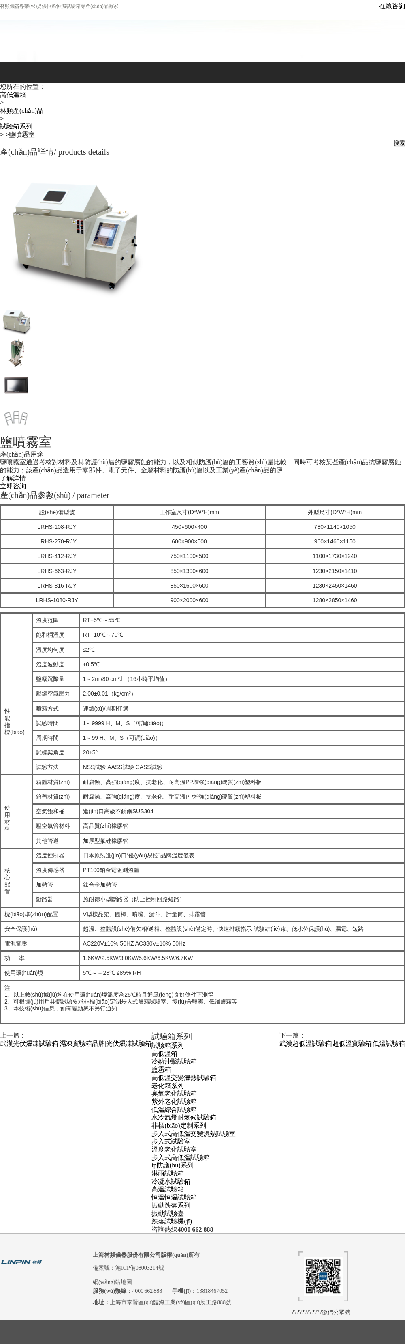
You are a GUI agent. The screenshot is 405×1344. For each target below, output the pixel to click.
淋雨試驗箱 (167, 1173)
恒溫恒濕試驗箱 (174, 1197)
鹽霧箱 (161, 1069)
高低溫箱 (13, 94)
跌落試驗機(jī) (171, 1221)
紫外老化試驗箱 (174, 1101)
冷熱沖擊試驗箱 (174, 1061)
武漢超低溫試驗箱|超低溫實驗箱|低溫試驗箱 (342, 1043)
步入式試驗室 (170, 1141)
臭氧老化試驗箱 (174, 1093)
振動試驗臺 (167, 1213)
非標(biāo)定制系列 (178, 1125)
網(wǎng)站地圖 (112, 1282)
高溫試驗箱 (167, 1189)
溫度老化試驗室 (174, 1149)
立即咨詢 (13, 485)
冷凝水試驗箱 (170, 1181)
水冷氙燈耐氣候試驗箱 (183, 1117)
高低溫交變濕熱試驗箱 (183, 1077)
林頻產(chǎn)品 (21, 110)
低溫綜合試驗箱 (174, 1109)
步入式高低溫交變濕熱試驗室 (193, 1133)
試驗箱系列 (16, 126)
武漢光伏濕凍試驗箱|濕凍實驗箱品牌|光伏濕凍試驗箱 (75, 1043)
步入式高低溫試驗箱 (180, 1157)
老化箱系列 (167, 1085)
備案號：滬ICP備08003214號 (128, 1268)
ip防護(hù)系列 (172, 1165)
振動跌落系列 (170, 1205)
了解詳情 (13, 478)
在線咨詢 (392, 5)
